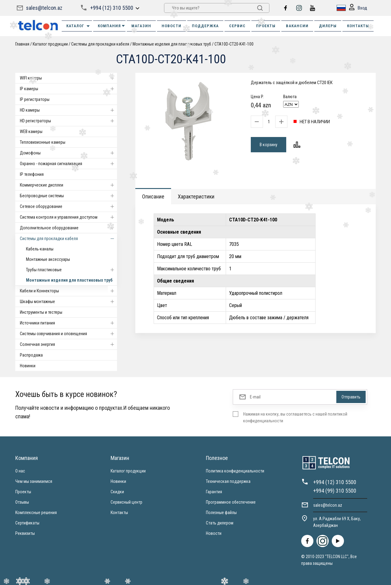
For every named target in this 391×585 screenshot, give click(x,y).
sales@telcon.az (44, 8)
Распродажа (31, 355)
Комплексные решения (36, 512)
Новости (213, 533)
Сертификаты (27, 522)
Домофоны (68, 153)
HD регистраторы (68, 121)
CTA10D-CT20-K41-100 (234, 44)
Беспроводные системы (68, 196)
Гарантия (214, 491)
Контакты (119, 512)
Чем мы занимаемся (33, 481)
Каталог (78, 26)
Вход (358, 8)
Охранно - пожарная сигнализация (68, 163)
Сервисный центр (126, 502)
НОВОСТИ (171, 26)
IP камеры (68, 88)
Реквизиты (25, 533)
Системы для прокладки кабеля (100, 44)
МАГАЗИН (141, 26)
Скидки (117, 491)
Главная (22, 44)
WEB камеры (31, 131)
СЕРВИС (237, 26)
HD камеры (68, 110)
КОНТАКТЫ (358, 26)
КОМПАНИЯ (112, 26)
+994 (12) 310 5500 (111, 8)
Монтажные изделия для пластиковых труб (172, 44)
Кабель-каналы (39, 248)
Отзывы (22, 502)
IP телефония (32, 174)
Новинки (27, 365)
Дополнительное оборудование (68, 228)
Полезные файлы (221, 512)
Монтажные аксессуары (48, 259)
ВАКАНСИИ (297, 26)
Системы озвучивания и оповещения (68, 333)
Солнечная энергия (68, 344)
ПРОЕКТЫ (266, 26)
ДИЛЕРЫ (328, 26)
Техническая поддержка (228, 481)
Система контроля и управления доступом (68, 217)
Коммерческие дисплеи (68, 185)
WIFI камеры (68, 78)
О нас (20, 470)
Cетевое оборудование (68, 206)
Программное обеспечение (231, 502)
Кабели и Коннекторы (68, 291)
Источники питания (68, 323)
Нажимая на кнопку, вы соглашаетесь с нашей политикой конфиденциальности (295, 417)
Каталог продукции (50, 44)
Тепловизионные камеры (42, 142)
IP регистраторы (34, 99)
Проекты (23, 491)
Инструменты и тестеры (41, 312)
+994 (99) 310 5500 (334, 490)
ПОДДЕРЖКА (205, 26)
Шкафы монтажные (68, 301)
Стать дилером (219, 522)
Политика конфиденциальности (235, 470)
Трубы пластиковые (71, 270)
